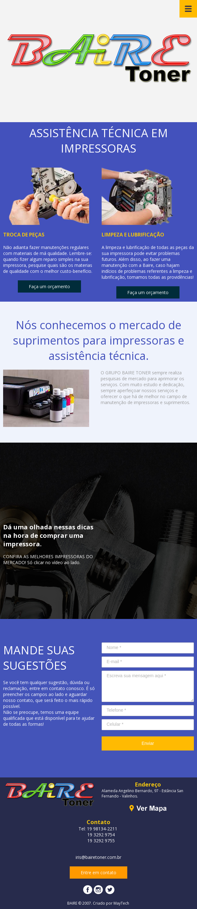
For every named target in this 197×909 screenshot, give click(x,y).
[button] (49, 286)
